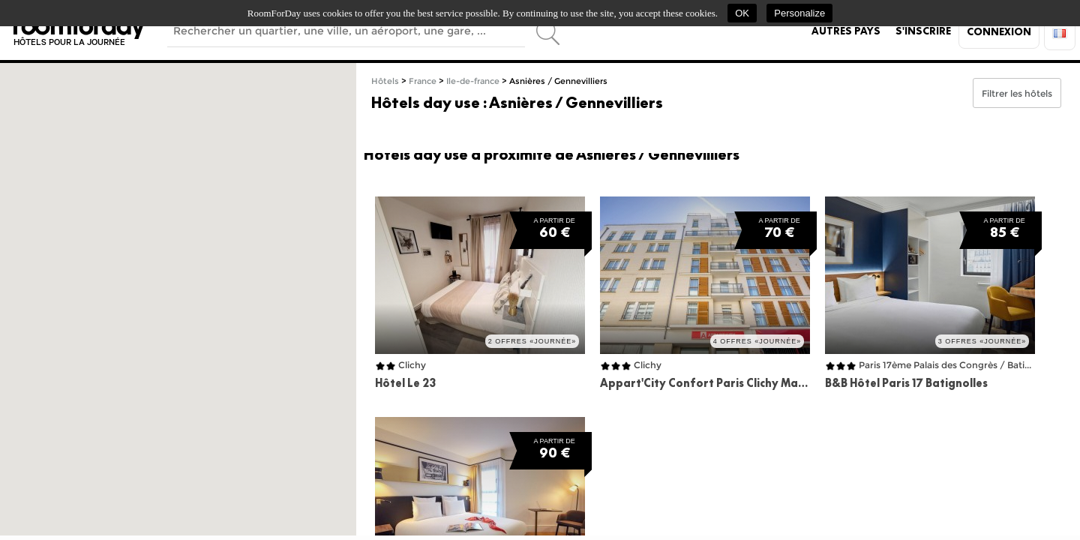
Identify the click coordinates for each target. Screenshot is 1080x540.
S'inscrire (923, 31)
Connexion (999, 32)
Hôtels (385, 81)
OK (742, 13)
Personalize (799, 13)
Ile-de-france (473, 81)
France (422, 81)
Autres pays (846, 31)
